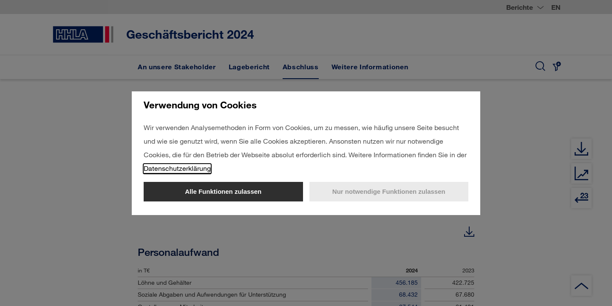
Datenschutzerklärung (177, 168)
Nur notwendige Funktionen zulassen (388, 191)
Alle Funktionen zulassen (223, 191)
